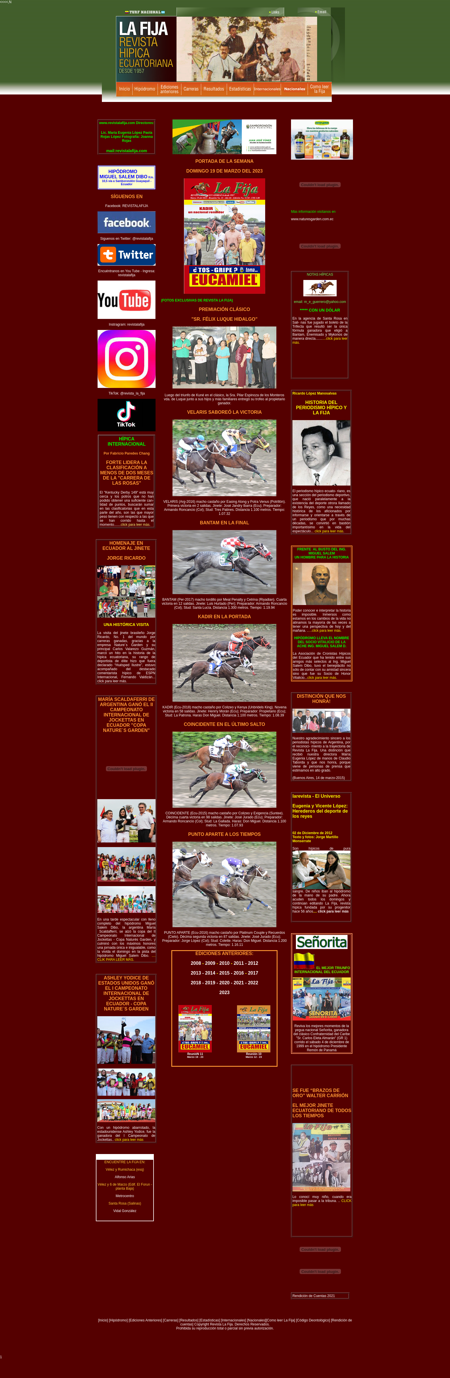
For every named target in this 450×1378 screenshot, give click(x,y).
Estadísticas (209, 1320)
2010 (224, 963)
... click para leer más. (126, 679)
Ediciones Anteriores (145, 1320)
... (320, 678)
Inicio (103, 1320)
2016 (239, 973)
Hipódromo (118, 1320)
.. (127, 1140)
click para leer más (333, 911)
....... (132, 525)
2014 (210, 973)
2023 (224, 992)
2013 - (198, 973)
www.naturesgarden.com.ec (312, 219)
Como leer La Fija (280, 1320)
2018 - (198, 982)
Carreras (170, 1320)
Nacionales (256, 1320)
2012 (253, 963)
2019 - (212, 982)
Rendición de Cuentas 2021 (313, 1296)
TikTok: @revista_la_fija (126, 393)
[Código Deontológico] (313, 1320)
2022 (253, 982)
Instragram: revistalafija (126, 324)
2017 (253, 973)
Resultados (188, 1320)
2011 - (241, 963)
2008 (196, 963)
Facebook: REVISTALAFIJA (126, 206)
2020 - (226, 982)
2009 (210, 963)
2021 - (241, 982)
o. (126, 958)
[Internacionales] (233, 1320)
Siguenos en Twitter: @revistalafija (126, 239)
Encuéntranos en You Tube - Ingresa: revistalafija (126, 273)
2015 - (226, 973)
